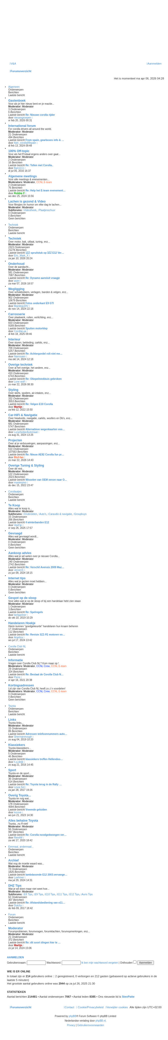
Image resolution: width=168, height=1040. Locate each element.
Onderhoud (16, 264)
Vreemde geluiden (36, 809)
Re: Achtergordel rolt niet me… (43, 353)
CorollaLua (20, 331)
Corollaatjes (15, 491)
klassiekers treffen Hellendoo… (44, 759)
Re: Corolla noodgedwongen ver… (46, 834)
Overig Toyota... (19, 795)
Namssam (19, 356)
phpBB (72, 1016)
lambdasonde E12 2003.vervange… (46, 874)
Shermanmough (23, 736)
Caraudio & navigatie (60, 514)
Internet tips (17, 578)
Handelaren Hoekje (21, 623)
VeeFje (18, 525)
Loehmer (19, 877)
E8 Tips (27, 894)
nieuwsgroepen (22, 117)
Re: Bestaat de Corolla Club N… (44, 674)
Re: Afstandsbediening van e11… (45, 902)
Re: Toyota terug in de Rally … (43, 784)
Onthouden (128, 962)
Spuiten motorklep (36, 328)
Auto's (42, 514)
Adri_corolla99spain (25, 142)
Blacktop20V (21, 306)
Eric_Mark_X (21, 255)
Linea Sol (19, 787)
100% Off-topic (18, 151)
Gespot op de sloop (22, 598)
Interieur (14, 339)
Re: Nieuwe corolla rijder (40, 114)
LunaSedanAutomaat (26, 432)
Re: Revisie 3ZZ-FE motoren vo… (45, 634)
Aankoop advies (19, 553)
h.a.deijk (18, 762)
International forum (22, 126)
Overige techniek (20, 364)
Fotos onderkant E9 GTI (39, 303)
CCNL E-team (44, 182)
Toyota (12, 706)
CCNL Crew (43, 666)
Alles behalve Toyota (23, 820)
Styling (13, 390)
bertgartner (20, 615)
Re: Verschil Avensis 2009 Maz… (44, 567)
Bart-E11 (19, 168)
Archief (13, 860)
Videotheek (30, 210)
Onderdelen (30, 514)
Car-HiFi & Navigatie (22, 415)
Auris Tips (87, 894)
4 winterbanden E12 (37, 522)
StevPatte (128, 996)
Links (12, 719)
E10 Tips (49, 894)
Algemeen (14, 86)
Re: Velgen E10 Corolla (39, 404)
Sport (12, 770)
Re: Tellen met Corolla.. (39, 165)
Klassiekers (16, 745)
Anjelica (18, 637)
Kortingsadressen (21, 685)
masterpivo (20, 482)
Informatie (15, 660)
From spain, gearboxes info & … (44, 140)
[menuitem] (13, 64)
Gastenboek (17, 100)
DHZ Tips (14, 885)
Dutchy (18, 905)
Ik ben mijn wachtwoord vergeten (99, 962)
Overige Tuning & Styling (26, 465)
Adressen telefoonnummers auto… (46, 734)
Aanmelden (15, 957)
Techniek (13, 224)
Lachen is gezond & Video (26, 201)
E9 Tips (38, 894)
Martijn (18, 407)
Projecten (15, 440)
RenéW (18, 837)
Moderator (28, 106)
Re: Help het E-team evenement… (45, 190)
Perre (17, 677)
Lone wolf (19, 381)
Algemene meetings (22, 176)
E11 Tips (62, 894)
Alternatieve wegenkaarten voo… (45, 429)
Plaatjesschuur (46, 210)
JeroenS (18, 570)
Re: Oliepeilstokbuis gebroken (43, 379)
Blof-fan (19, 457)
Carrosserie (16, 314)
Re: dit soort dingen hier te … (43, 942)
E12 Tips (74, 894)
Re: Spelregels (34, 612)
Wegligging (16, 289)
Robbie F (19, 193)
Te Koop (14, 505)
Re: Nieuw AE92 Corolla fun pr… (44, 454)
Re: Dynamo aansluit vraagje (42, 278)
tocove (17, 812)
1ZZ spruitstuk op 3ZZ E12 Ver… (44, 252)
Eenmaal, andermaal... (21, 846)
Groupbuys (80, 514)
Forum (12, 914)
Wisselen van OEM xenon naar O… (46, 479)
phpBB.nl (100, 1020)
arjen (17, 280)
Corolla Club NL (17, 646)
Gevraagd (15, 533)
